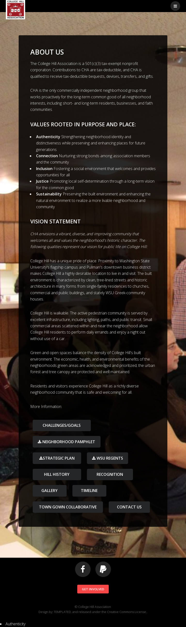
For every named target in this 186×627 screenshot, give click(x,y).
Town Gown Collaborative (68, 507)
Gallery (49, 490)
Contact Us (129, 507)
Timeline (89, 490)
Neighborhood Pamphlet (68, 441)
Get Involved (93, 589)
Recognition (110, 474)
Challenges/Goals (62, 425)
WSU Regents (109, 458)
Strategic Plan (59, 458)
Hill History (57, 474)
